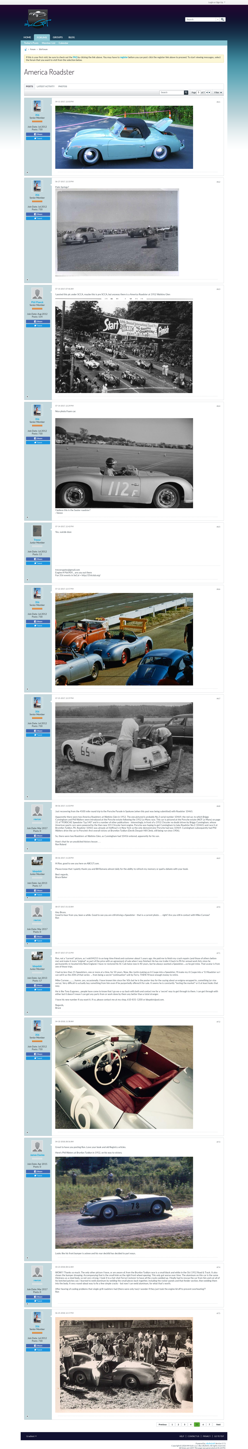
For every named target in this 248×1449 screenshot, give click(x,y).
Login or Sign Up (216, 2)
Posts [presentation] (29, 86)
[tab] (29, 86)
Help (181, 1436)
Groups (58, 37)
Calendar (63, 42)
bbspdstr (37, 871)
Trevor (37, 539)
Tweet (38, 138)
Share (38, 134)
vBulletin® (210, 1443)
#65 (218, 526)
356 (37, 114)
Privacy (207, 1436)
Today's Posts (31, 42)
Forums (42, 37)
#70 (218, 907)
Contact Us (193, 1436)
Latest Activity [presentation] (46, 86)
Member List (48, 42)
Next (218, 1424)
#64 (218, 406)
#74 (218, 1267)
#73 (218, 1142)
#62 (218, 182)
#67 (218, 698)
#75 (218, 1313)
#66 (218, 589)
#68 (218, 806)
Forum (32, 49)
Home (27, 37)
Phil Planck (37, 302)
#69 (218, 858)
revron (37, 819)
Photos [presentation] (62, 86)
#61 (218, 102)
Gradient (31, 1436)
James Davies (37, 1154)
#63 (218, 289)
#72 (218, 1021)
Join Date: (33, 126)
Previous (163, 1424)
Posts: (35, 129)
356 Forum (43, 49)
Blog (72, 37)
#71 (218, 953)
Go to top (219, 1436)
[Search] (202, 19)
